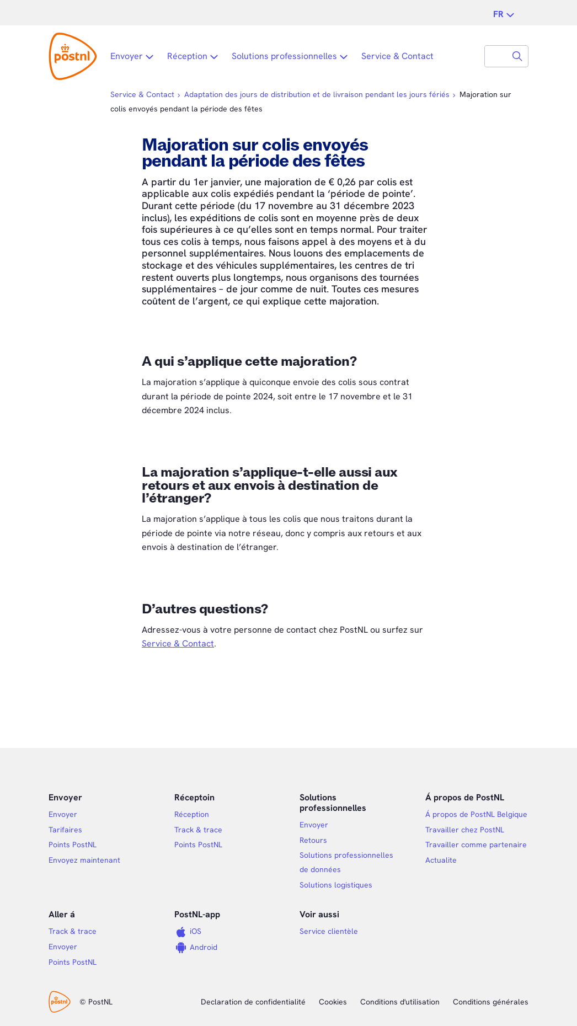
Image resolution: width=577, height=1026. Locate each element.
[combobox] (496, 56)
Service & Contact (178, 643)
